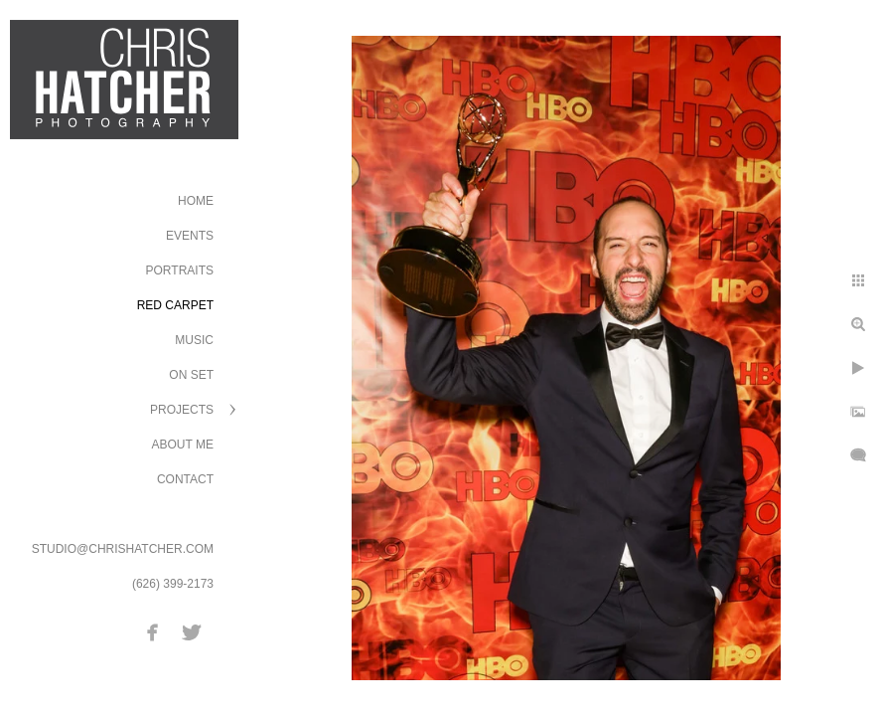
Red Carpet (175, 305)
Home (196, 201)
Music (194, 340)
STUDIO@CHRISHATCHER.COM (123, 549)
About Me (183, 444)
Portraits (180, 270)
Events (190, 236)
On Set (191, 375)
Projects (182, 410)
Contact (185, 479)
